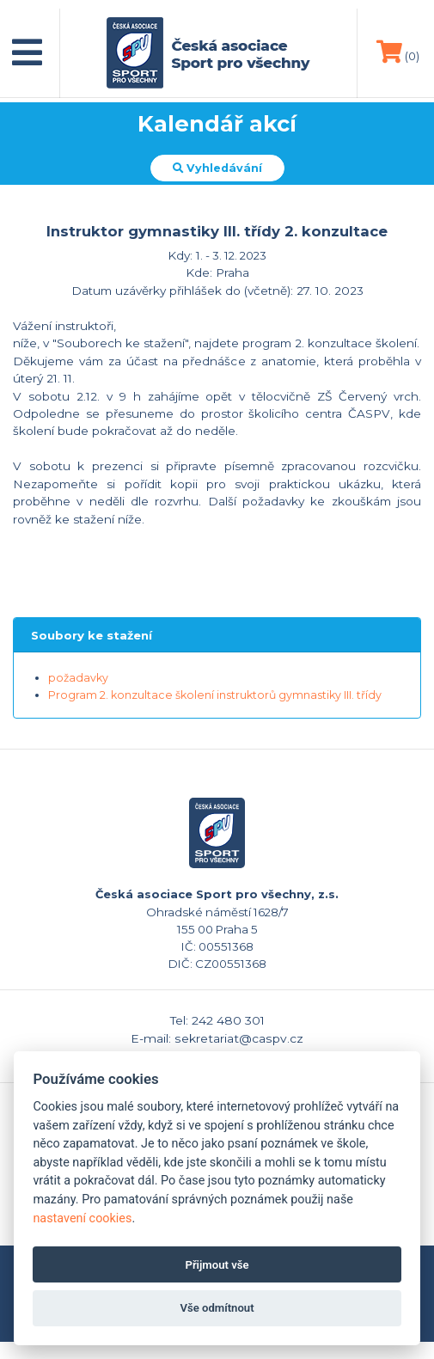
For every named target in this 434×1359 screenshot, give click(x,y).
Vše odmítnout (217, 1307)
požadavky (78, 677)
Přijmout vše (216, 1264)
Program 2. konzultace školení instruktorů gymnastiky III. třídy (215, 695)
